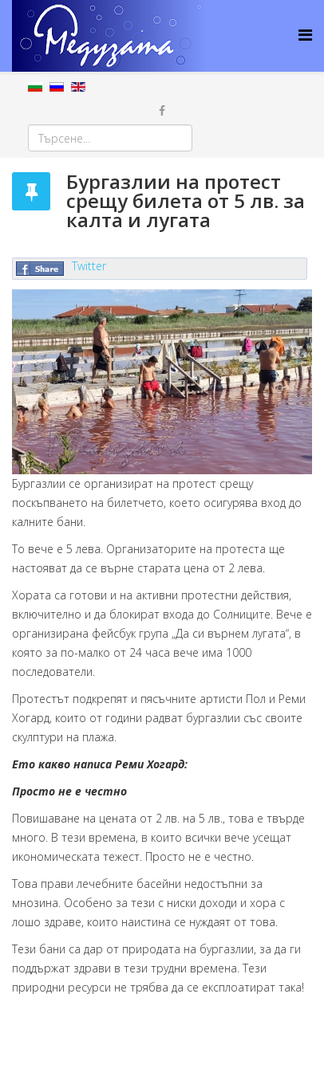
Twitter (89, 265)
